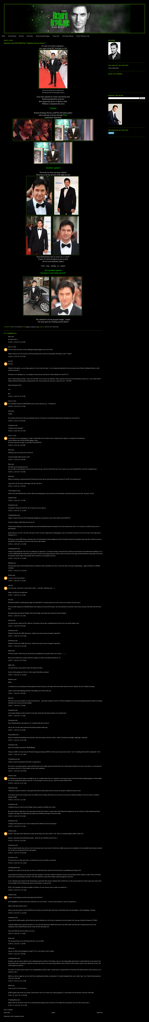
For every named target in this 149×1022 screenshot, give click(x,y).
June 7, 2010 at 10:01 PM (17, 740)
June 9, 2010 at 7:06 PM (17, 954)
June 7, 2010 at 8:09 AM (17, 626)
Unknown (10, 775)
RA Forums (30, 36)
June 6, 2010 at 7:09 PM (17, 486)
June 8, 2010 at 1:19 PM (17, 933)
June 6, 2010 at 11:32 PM (17, 558)
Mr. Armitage (54, 326)
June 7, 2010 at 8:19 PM (17, 730)
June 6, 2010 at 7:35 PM (17, 500)
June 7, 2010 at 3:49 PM (17, 693)
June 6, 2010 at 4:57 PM (17, 406)
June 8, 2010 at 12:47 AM (17, 783)
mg (9, 361)
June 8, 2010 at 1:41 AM (17, 799)
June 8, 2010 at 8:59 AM (17, 816)
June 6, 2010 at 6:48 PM (17, 445)
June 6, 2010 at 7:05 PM (17, 472)
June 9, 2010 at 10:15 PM (17, 981)
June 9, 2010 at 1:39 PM (17, 943)
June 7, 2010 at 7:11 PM (16, 715)
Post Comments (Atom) (17, 1016)
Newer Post (7, 1012)
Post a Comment (8, 1009)
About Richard (12, 36)
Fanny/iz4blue (12, 734)
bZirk (9, 411)
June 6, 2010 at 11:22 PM (17, 510)
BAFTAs (47, 326)
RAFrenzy (11, 679)
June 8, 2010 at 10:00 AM (17, 853)
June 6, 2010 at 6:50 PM (17, 459)
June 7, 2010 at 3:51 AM (17, 616)
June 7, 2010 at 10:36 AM (17, 646)
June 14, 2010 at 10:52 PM (17, 1005)
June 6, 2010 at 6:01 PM (17, 431)
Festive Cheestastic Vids (82, 36)
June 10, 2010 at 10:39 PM (17, 995)
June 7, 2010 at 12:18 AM (17, 570)
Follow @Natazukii (113, 68)
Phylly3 (10, 575)
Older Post (99, 1012)
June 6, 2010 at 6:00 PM (17, 421)
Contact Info (56, 36)
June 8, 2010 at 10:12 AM (17, 863)
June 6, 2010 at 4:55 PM (17, 356)
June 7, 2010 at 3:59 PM (17, 705)
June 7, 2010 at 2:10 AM (17, 580)
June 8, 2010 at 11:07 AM (17, 890)
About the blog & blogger (43, 36)
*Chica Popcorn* (12, 490)
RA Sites (21, 36)
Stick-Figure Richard (67, 36)
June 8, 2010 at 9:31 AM (17, 826)
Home (3, 36)
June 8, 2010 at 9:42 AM (17, 840)
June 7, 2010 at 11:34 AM (17, 675)
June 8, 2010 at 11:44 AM (17, 913)
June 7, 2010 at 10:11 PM (17, 754)
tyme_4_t (10, 346)
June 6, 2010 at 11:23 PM (17, 544)
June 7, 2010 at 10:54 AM (17, 660)
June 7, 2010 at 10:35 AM (17, 636)
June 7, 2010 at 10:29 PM (17, 771)
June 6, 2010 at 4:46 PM (17, 342)
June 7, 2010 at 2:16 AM (17, 595)
